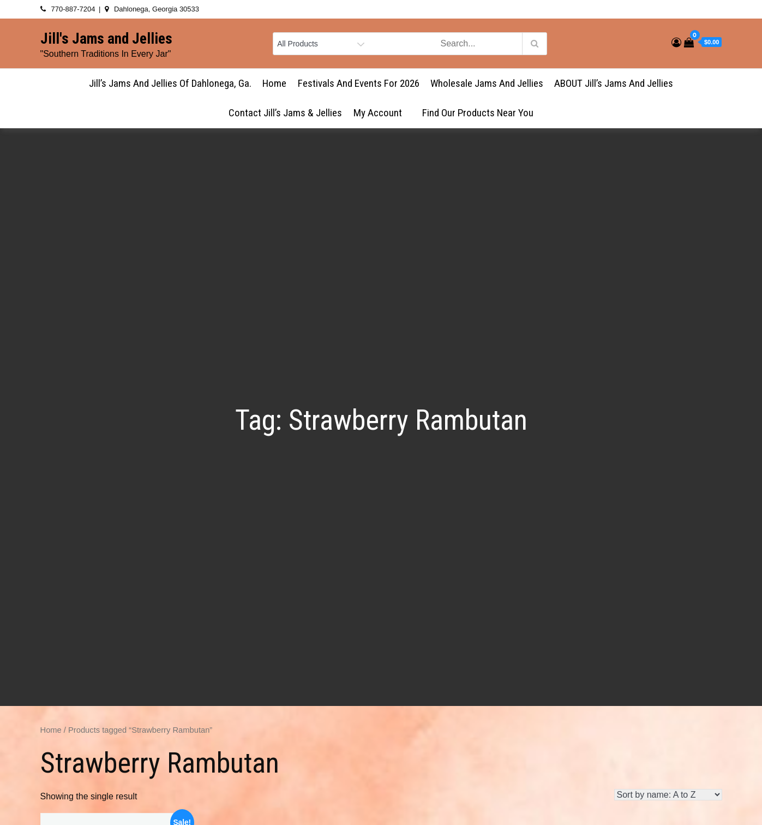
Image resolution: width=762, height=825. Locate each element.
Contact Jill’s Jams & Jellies (285, 112)
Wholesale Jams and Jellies (486, 83)
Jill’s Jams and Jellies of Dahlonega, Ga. (170, 83)
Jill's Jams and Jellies (106, 39)
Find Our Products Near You (477, 112)
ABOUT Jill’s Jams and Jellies (613, 83)
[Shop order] (668, 794)
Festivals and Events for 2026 (358, 83)
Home (274, 83)
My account (382, 112)
